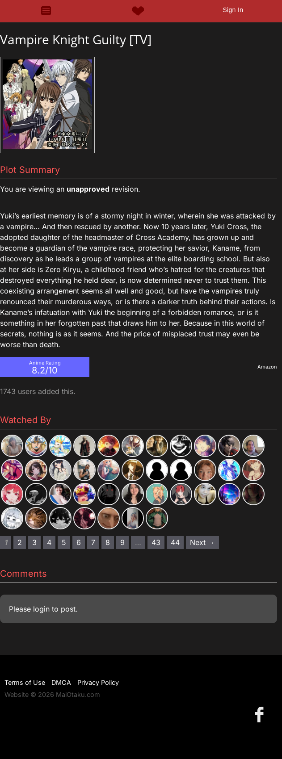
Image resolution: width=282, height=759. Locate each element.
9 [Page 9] (122, 542)
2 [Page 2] (19, 542)
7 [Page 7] (93, 542)
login (41, 608)
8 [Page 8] (107, 542)
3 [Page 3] (34, 542)
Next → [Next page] (202, 542)
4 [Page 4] (49, 542)
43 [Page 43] (156, 542)
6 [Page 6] (78, 542)
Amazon (267, 367)
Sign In (233, 9)
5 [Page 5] (64, 542)
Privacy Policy (98, 682)
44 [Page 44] (175, 542)
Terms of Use (24, 682)
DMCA (61, 682)
